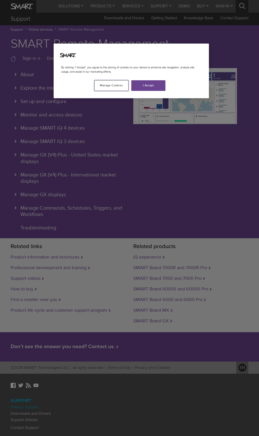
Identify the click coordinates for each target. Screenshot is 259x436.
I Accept (148, 85)
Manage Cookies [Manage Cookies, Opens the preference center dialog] (111, 85)
